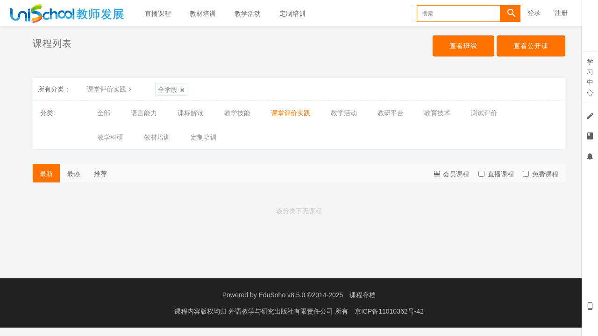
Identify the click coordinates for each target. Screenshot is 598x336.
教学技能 (237, 113)
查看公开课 (530, 45)
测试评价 (484, 113)
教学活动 (248, 13)
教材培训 (203, 13)
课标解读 (191, 113)
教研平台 (390, 113)
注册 (561, 12)
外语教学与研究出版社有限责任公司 (281, 311)
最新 (46, 173)
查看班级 (463, 45)
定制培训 (292, 13)
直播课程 (158, 13)
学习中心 (590, 77)
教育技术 (437, 113)
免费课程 (540, 174)
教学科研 (110, 137)
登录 (534, 12)
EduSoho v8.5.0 (282, 295)
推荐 (100, 173)
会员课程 (451, 173)
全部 (103, 113)
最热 (73, 173)
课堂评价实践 (110, 89)
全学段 (171, 89)
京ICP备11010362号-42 (389, 311)
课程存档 (362, 295)
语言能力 (144, 113)
